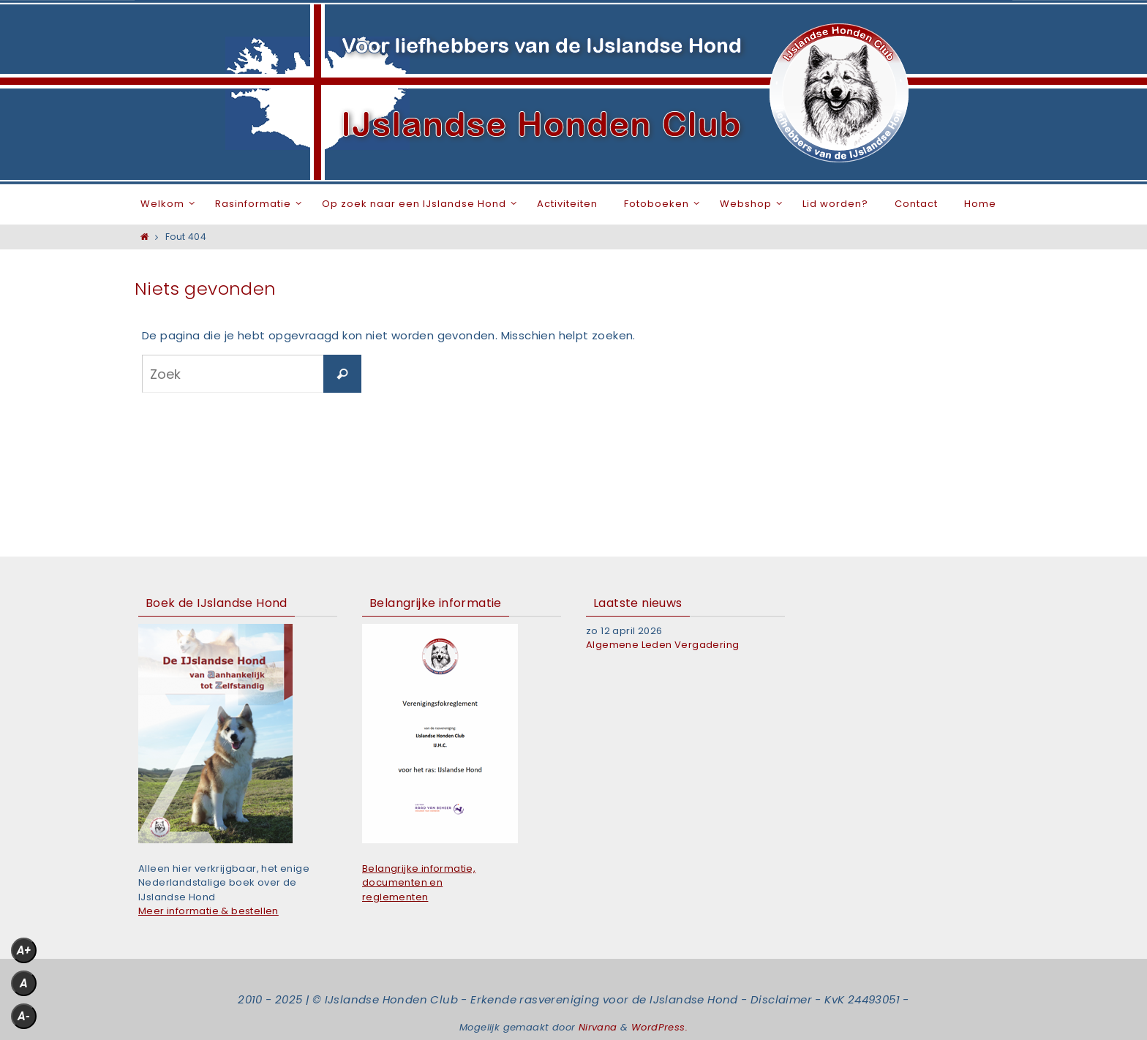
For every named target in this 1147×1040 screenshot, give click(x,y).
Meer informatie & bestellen (208, 911)
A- (24, 1016)
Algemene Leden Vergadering (662, 645)
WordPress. (659, 1027)
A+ (24, 950)
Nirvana (598, 1027)
